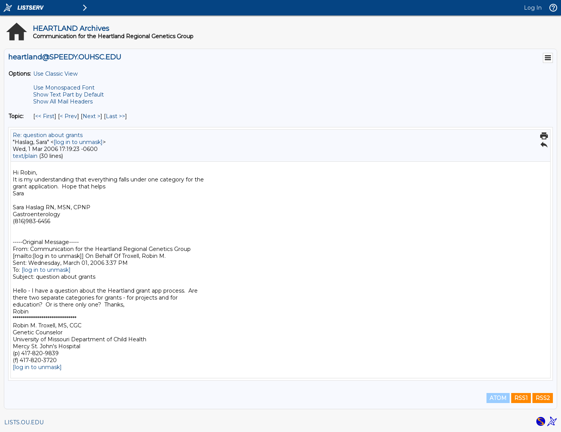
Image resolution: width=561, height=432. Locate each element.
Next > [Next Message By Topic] (91, 116)
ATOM (498, 398)
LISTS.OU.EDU (24, 422)
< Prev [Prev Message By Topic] (68, 116)
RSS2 (543, 398)
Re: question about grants (48, 135)
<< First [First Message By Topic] (44, 116)
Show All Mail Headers (63, 101)
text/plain (25, 155)
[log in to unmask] (78, 142)
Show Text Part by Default (68, 94)
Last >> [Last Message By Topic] (115, 116)
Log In (533, 7)
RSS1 (521, 398)
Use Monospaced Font (64, 87)
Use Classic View (55, 73)
